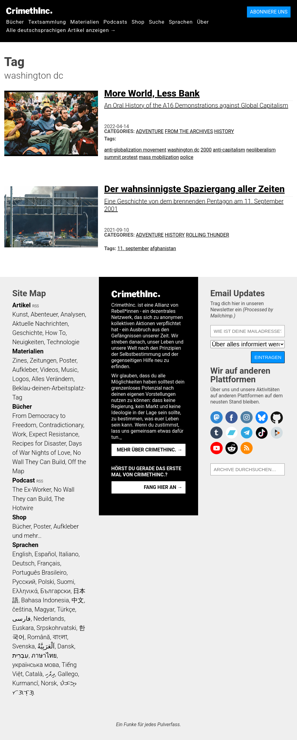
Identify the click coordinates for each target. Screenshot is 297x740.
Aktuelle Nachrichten (40, 323)
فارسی (21, 618)
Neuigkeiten (28, 342)
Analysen (73, 314)
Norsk (49, 683)
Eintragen (267, 357)
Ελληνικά (24, 591)
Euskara (23, 628)
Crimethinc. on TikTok (262, 433)
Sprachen (181, 22)
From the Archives (189, 131)
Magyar (44, 609)
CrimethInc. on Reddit (231, 448)
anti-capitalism (229, 150)
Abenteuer (44, 314)
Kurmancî (25, 683)
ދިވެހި (50, 674)
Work (19, 434)
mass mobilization (159, 157)
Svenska (23, 646)
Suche (157, 22)
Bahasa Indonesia (45, 600)
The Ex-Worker (31, 489)
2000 (206, 150)
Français (48, 563)
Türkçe (66, 609)
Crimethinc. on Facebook (231, 417)
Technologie (63, 342)
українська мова (35, 664)
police (186, 157)
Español (45, 554)
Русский (23, 581)
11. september (133, 248)
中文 (78, 600)
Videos (49, 369)
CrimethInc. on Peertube (277, 433)
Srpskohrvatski (56, 628)
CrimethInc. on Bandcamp (231, 433)
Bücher (15, 22)
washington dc (183, 150)
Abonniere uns (268, 12)
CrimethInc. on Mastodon (216, 417)
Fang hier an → (163, 487)
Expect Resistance (53, 434)
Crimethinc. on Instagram (246, 417)
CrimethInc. (29, 10)
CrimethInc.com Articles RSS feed (246, 448)
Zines (19, 360)
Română (38, 637)
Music (69, 369)
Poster (67, 360)
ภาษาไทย (44, 655)
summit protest (121, 157)
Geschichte (27, 333)
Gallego (68, 674)
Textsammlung (47, 22)
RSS (35, 306)
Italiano (68, 554)
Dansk (65, 646)
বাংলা (60, 637)
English (22, 554)
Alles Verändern (52, 379)
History (224, 131)
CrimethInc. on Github (277, 417)
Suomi (65, 581)
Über (203, 22)
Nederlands (48, 618)
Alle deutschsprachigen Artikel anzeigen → (61, 30)
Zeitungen (43, 360)
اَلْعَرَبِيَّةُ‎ (46, 646)
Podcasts (115, 22)
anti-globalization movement (135, 150)
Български (55, 591)
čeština (22, 609)
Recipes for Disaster (39, 443)
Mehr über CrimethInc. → (149, 450)
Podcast (23, 480)
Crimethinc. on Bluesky (262, 417)
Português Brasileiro (39, 572)
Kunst (20, 314)
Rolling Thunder (207, 235)
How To (55, 333)
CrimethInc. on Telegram (246, 433)
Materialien (84, 22)
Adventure (150, 131)
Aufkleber (24, 369)
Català (33, 674)
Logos (20, 379)
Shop (138, 22)
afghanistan (163, 248)
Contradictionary (61, 425)
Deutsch (23, 563)
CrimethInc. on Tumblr (216, 433)
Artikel (21, 305)
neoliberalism (261, 150)
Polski (46, 581)
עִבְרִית (20, 655)
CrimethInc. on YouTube (216, 448)
